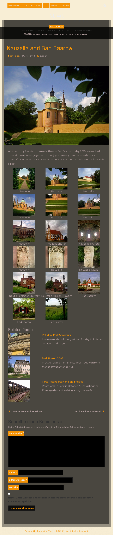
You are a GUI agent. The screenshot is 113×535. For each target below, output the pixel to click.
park (56, 34)
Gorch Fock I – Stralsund (87, 411)
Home (46, 5)
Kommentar (16, 433)
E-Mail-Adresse (18, 480)
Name (13, 472)
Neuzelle (47, 34)
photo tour (66, 34)
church (36, 34)
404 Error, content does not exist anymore (24, 5)
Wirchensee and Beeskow (27, 411)
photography (82, 34)
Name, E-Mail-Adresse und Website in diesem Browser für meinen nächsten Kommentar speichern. (50, 499)
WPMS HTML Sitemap (60, 5)
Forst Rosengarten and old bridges (62, 381)
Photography (56, 27)
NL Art (56, 16)
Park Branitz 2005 (52, 358)
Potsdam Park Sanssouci (56, 335)
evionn (43, 56)
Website (13, 487)
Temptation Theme (46, 531)
